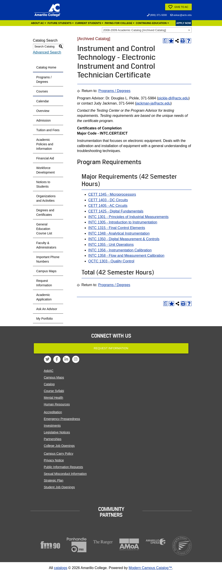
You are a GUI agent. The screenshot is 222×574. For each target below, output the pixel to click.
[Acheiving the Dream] (182, 546)
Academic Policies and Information (44, 144)
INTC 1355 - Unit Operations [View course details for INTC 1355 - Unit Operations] (111, 244)
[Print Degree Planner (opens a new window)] (165, 40)
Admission (43, 120)
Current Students (89, 23)
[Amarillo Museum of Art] (129, 544)
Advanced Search (47, 52)
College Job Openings (59, 446)
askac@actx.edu (181, 15)
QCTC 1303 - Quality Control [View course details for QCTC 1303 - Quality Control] (111, 261)
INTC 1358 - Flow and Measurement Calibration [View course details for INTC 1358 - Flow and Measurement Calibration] (126, 255)
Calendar (42, 101)
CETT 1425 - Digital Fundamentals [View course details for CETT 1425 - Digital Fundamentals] (115, 211)
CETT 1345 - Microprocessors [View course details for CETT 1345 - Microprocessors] (112, 194)
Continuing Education (152, 23)
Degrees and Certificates (45, 212)
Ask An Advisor (46, 309)
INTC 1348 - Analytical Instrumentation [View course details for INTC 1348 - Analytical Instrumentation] (119, 233)
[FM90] (50, 545)
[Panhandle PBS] (76, 545)
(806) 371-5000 (157, 15)
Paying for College (119, 23)
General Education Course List (44, 229)
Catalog (49, 384)
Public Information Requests (63, 467)
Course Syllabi (54, 391)
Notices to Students (43, 184)
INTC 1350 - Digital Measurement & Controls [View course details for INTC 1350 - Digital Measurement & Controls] (123, 239)
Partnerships (53, 439)
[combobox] (147, 30)
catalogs (60, 568)
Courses (42, 91)
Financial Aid (45, 158)
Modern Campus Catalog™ (150, 568)
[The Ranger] (103, 542)
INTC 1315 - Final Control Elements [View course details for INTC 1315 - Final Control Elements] (116, 228)
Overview (42, 111)
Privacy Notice (54, 460)
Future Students (60, 23)
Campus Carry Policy (58, 453)
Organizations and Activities (46, 198)
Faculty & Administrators (46, 245)
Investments (52, 425)
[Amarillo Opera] (156, 542)
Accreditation (53, 412)
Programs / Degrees (44, 79)
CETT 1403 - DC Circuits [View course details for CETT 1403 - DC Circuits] (108, 200)
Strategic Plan (53, 480)
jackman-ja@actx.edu (153, 103)
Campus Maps (46, 271)
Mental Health (53, 397)
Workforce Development (45, 170)
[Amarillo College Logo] (47, 10)
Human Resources (57, 404)
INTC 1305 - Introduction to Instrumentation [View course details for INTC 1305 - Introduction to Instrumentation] (122, 222)
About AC (38, 23)
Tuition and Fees (48, 130)
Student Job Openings (59, 487)
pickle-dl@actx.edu (173, 98)
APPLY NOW (183, 23)
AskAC (49, 371)
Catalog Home (46, 67)
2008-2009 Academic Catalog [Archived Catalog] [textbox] (134, 30)
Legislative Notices (57, 432)
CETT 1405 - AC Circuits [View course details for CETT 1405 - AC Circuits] (107, 206)
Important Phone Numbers (48, 259)
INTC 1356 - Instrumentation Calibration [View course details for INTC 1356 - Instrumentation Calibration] (120, 250)
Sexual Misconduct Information (65, 473)
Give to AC (178, 7)
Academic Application (44, 297)
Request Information (44, 283)
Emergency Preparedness (62, 419)
